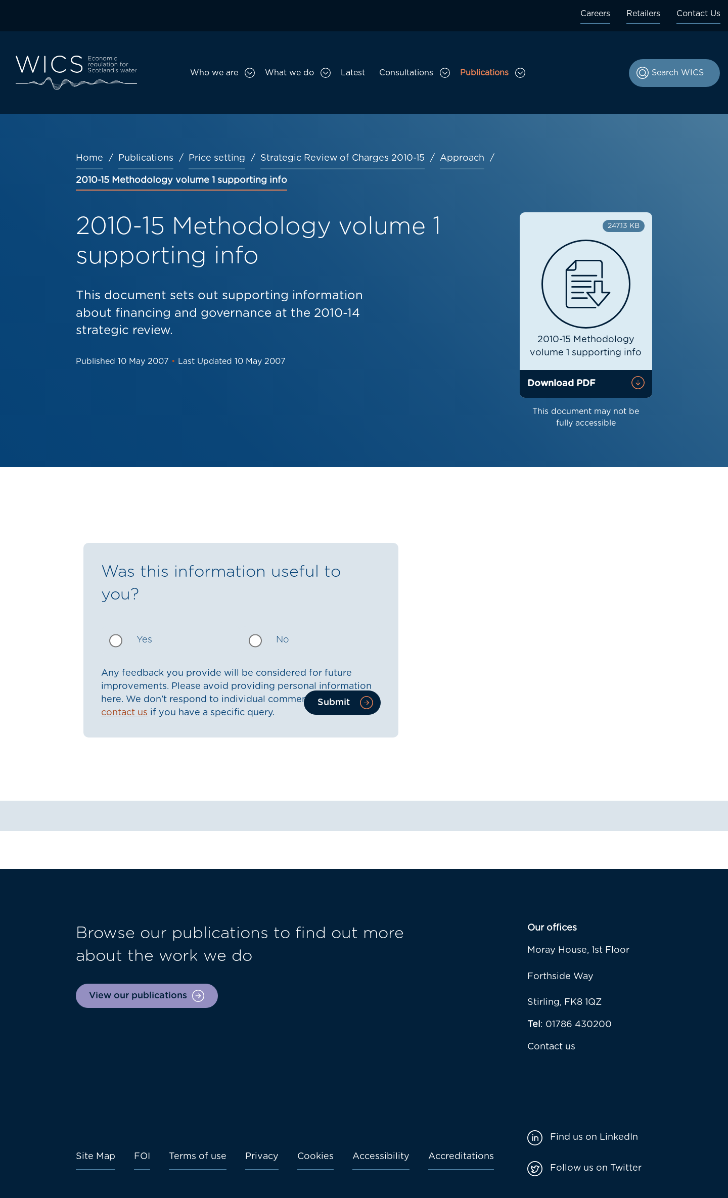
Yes (144, 639)
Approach (462, 158)
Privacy (262, 1156)
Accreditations (461, 1156)
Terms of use (197, 1156)
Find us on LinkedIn (594, 1137)
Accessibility (381, 1156)
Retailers (643, 14)
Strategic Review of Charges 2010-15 (342, 158)
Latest (353, 73)
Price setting (217, 158)
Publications (484, 73)
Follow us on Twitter (596, 1168)
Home (89, 158)
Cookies (315, 1156)
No (282, 639)
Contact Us (698, 14)
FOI (142, 1156)
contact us (124, 712)
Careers (595, 14)
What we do (289, 73)
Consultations (406, 73)
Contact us (551, 1046)
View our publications (138, 995)
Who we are (214, 73)
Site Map (95, 1156)
